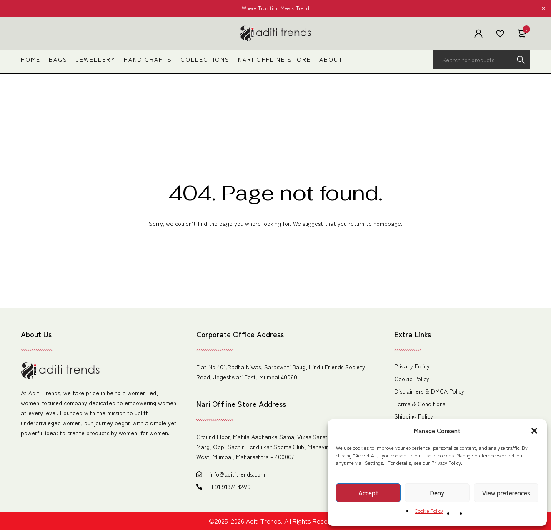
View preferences (506, 492)
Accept (368, 492)
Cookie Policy (429, 510)
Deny (437, 492)
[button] (534, 431)
